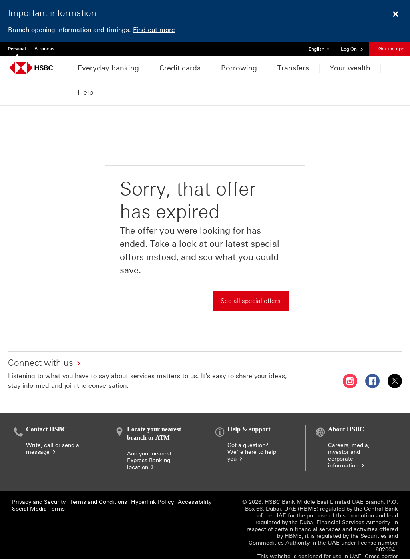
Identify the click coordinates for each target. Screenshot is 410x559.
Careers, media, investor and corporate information (349, 431)
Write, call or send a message (52, 425)
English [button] (322, 47)
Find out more (154, 30)
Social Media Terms (38, 485)
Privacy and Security (39, 478)
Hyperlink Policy (152, 478)
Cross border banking (381, 536)
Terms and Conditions (98, 478)
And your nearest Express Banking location (149, 437)
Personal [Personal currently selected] (17, 49)
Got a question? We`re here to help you (251, 428)
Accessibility (194, 478)
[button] (352, 48)
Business (44, 49)
